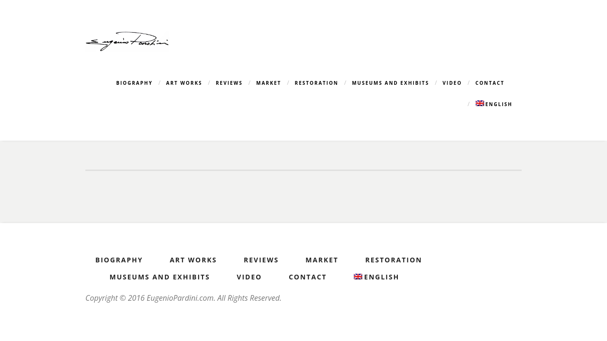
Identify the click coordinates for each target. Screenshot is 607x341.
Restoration (317, 83)
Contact (490, 83)
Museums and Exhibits (390, 83)
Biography (134, 83)
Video (452, 83)
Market (268, 83)
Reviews (229, 83)
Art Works (184, 83)
